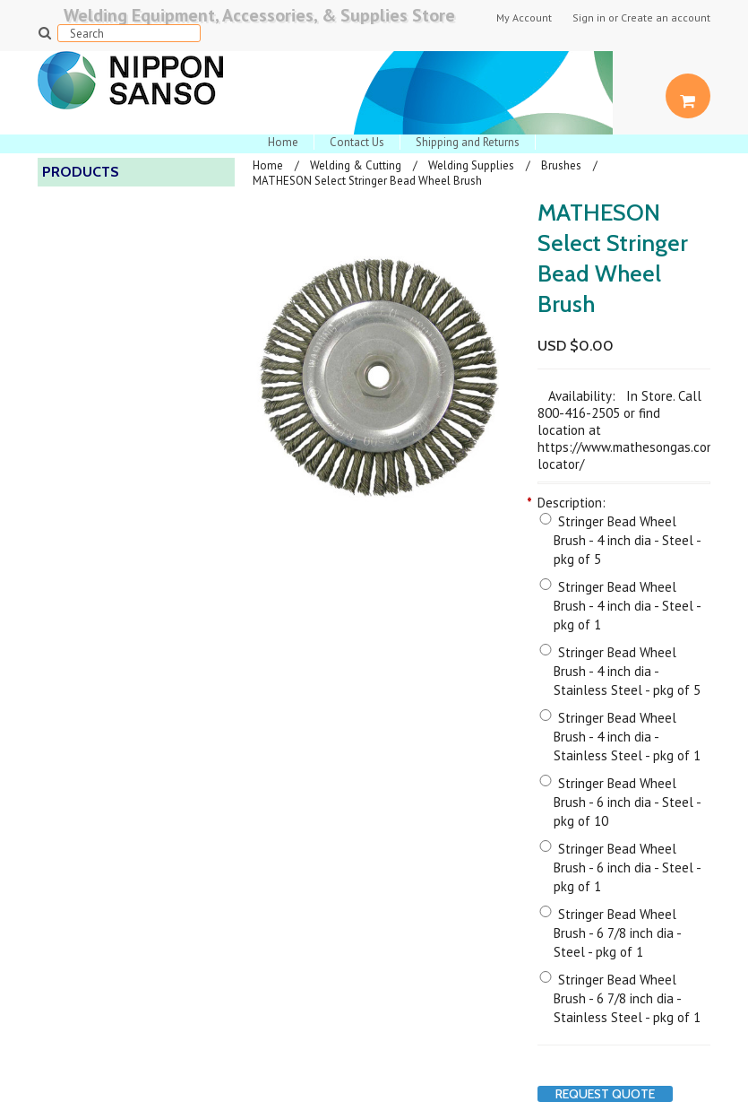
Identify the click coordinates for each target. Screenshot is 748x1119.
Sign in (589, 18)
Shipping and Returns (468, 142)
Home (283, 142)
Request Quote (605, 1094)
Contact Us (357, 142)
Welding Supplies (471, 165)
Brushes (561, 165)
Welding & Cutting (355, 165)
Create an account (665, 18)
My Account (524, 18)
